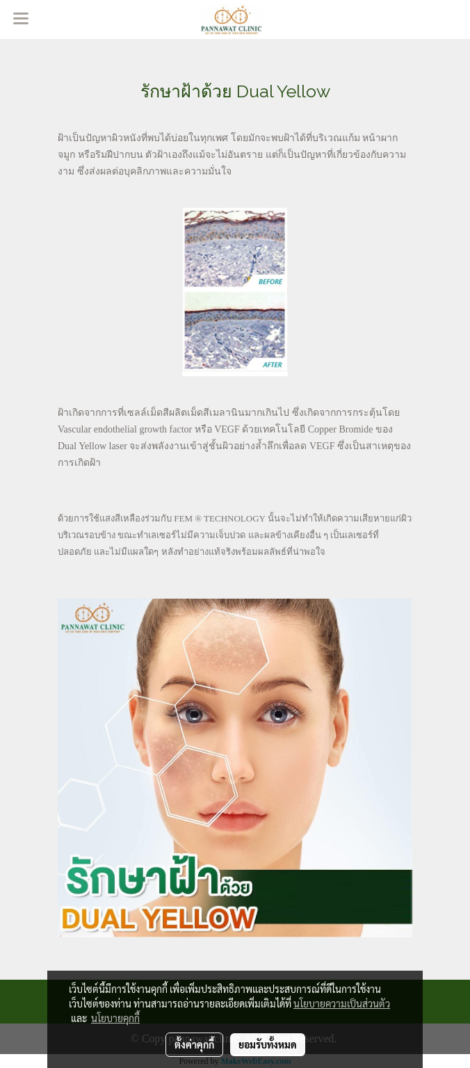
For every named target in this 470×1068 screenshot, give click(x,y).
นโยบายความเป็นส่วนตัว (341, 1003)
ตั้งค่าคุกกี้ (194, 1044)
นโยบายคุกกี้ (115, 1018)
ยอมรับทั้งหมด (267, 1044)
